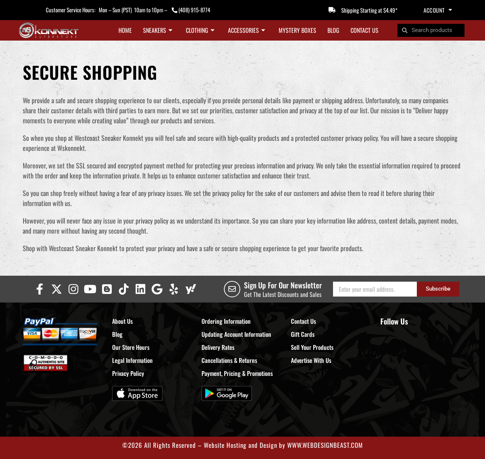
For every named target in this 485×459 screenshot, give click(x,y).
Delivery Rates (218, 347)
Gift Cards (302, 334)
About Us (122, 321)
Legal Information (132, 360)
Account (438, 9)
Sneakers (157, 30)
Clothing (200, 30)
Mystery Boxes (297, 30)
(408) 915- (189, 10)
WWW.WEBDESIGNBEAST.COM (325, 445)
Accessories (246, 30)
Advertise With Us (311, 360)
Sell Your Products (312, 347)
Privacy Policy (128, 373)
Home (125, 30)
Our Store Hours (130, 347)
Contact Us (364, 30)
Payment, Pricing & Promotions (237, 373)
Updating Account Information (236, 334)
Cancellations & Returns (229, 360)
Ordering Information (226, 321)
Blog (333, 30)
